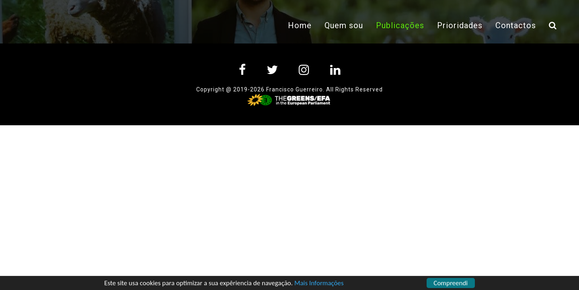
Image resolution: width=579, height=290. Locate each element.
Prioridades (459, 25)
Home (300, 25)
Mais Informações (319, 284)
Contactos (515, 25)
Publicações (403, 24)
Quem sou (343, 25)
